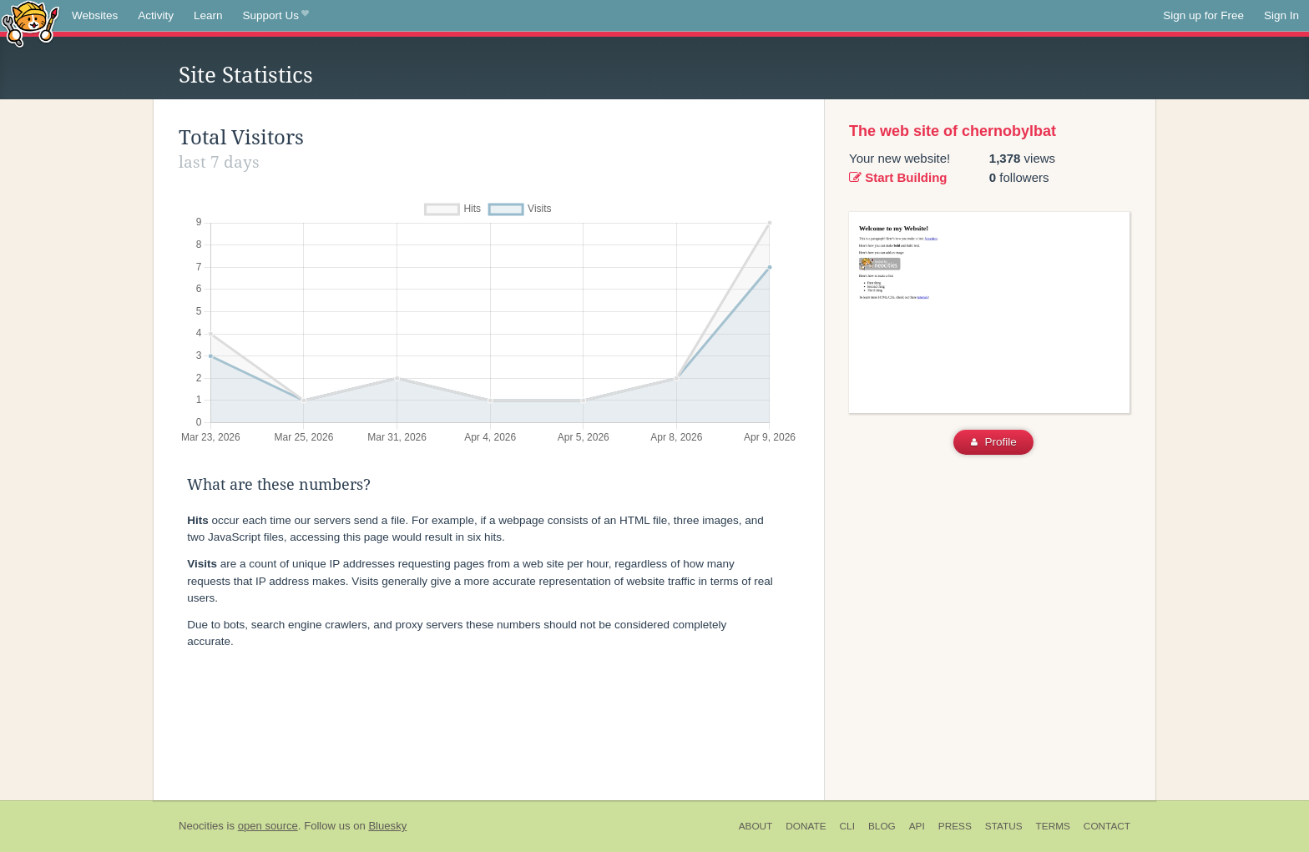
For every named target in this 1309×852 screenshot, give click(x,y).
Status (1004, 826)
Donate (806, 826)
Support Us (276, 16)
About (756, 826)
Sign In (1281, 15)
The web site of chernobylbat (952, 131)
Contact (1107, 826)
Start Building (898, 177)
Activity (156, 15)
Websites (95, 15)
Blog (882, 826)
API (917, 826)
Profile (994, 442)
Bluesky (387, 825)
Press (955, 826)
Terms (1053, 826)
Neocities (201, 825)
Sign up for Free (1203, 15)
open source (268, 825)
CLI (847, 826)
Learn (208, 15)
